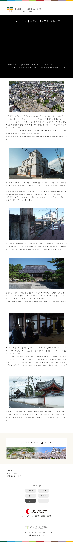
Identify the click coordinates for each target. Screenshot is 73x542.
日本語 (31, 491)
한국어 (31, 501)
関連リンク (11, 470)
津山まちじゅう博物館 (24, 9)
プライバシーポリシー (16, 476)
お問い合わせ (12, 473)
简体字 (31, 496)
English (43, 491)
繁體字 (43, 496)
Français (43, 501)
